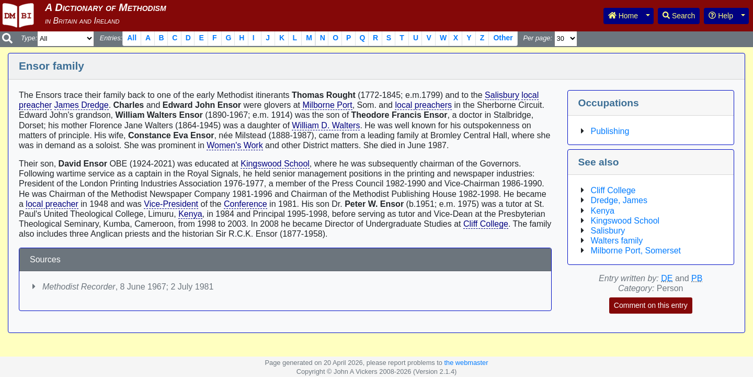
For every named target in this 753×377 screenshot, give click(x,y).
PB (696, 278)
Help (721, 16)
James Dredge (81, 105)
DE (666, 278)
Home (623, 16)
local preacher (52, 203)
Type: (29, 38)
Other (502, 38)
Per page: (537, 38)
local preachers (423, 105)
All (131, 38)
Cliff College (485, 223)
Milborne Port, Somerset (636, 250)
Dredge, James (619, 200)
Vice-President (171, 203)
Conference (245, 203)
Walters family (617, 240)
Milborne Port (327, 105)
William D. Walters (326, 125)
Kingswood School (275, 163)
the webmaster (466, 363)
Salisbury (502, 95)
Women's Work (235, 145)
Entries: (111, 38)
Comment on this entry (651, 305)
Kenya (190, 213)
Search (679, 16)
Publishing (610, 131)
